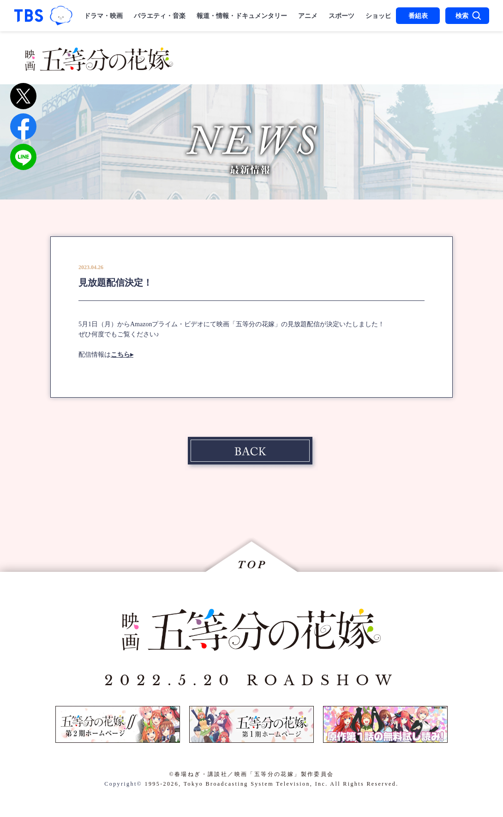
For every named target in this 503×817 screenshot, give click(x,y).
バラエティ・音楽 (160, 15)
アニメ (307, 15)
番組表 (418, 15)
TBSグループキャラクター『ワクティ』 (61, 16)
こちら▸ (122, 354)
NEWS (208, 54)
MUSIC (209, 68)
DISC (389, 68)
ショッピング (384, 15)
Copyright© (123, 784)
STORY (251, 54)
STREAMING (333, 68)
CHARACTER (396, 54)
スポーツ (341, 15)
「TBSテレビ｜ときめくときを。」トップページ (28, 15)
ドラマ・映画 (103, 15)
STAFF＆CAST (315, 54)
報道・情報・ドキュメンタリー (242, 15)
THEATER (263, 68)
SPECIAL (436, 68)
